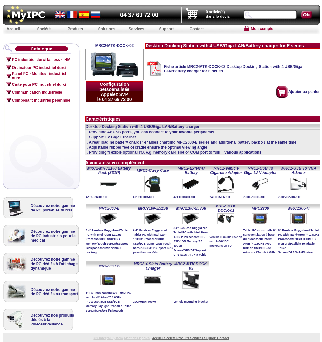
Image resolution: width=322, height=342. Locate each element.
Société (170, 338)
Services (197, 338)
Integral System (111, 338)
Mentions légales (137, 338)
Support (210, 338)
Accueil (158, 338)
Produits (183, 338)
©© (96, 338)
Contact (223, 338)
